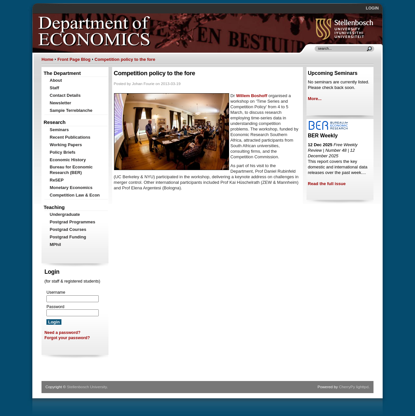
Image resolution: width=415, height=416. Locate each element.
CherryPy (347, 387)
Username (55, 292)
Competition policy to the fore (124, 59)
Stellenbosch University (87, 387)
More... (315, 98)
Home (47, 59)
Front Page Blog (74, 59)
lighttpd (362, 387)
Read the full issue (327, 183)
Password (55, 306)
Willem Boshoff (251, 95)
